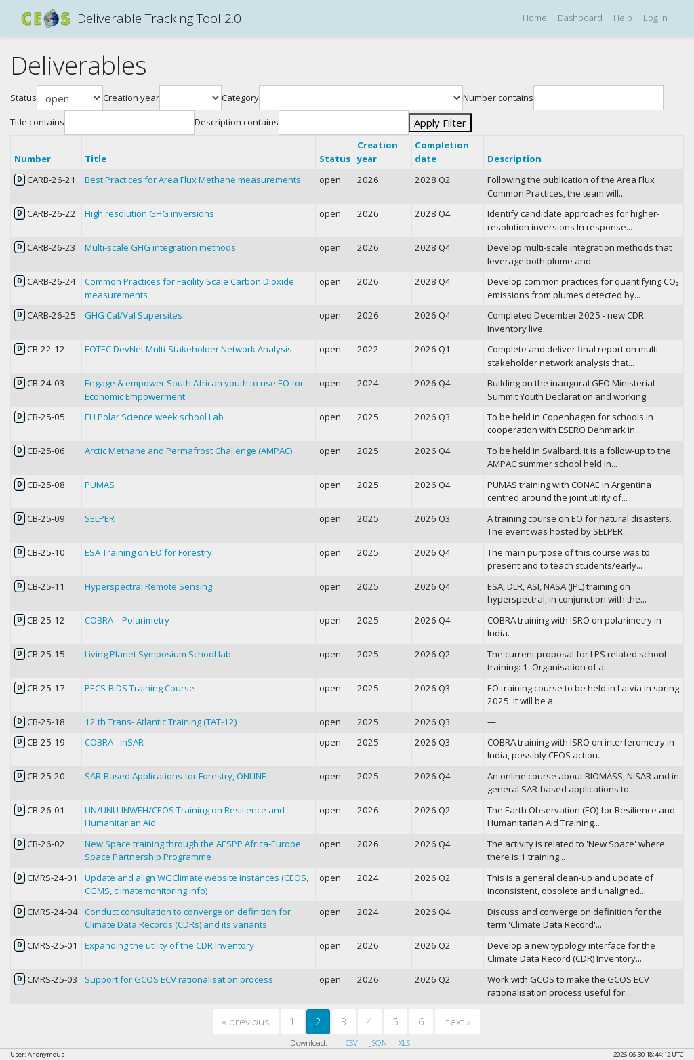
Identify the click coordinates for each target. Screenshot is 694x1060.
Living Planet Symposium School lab (158, 654)
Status (23, 97)
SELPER (100, 518)
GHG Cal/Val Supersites (133, 315)
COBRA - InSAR (114, 742)
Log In (655, 18)
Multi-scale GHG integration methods (160, 247)
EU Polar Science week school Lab (154, 417)
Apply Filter (440, 122)
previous (246, 1021)
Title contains (37, 122)
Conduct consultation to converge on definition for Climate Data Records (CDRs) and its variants (188, 918)
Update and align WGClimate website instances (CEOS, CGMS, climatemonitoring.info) (196, 884)
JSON (378, 1043)
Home (535, 18)
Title (95, 158)
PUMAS (100, 484)
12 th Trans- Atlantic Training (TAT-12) (161, 722)
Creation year (131, 97)
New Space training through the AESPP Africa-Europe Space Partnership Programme (193, 850)
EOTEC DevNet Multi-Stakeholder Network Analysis (188, 349)
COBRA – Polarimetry (127, 620)
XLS (404, 1043)
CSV (352, 1043)
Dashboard (580, 18)
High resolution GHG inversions (149, 213)
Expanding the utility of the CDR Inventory (169, 945)
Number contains (498, 97)
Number (32, 158)
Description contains (237, 122)
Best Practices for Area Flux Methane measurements (193, 180)
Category (240, 97)
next (457, 1021)
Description (514, 158)
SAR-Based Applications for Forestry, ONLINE (175, 776)
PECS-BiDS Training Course (140, 688)
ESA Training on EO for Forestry (148, 552)
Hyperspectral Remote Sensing (148, 586)
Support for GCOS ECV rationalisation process (179, 979)
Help (622, 18)
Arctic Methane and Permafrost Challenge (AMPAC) (188, 451)
